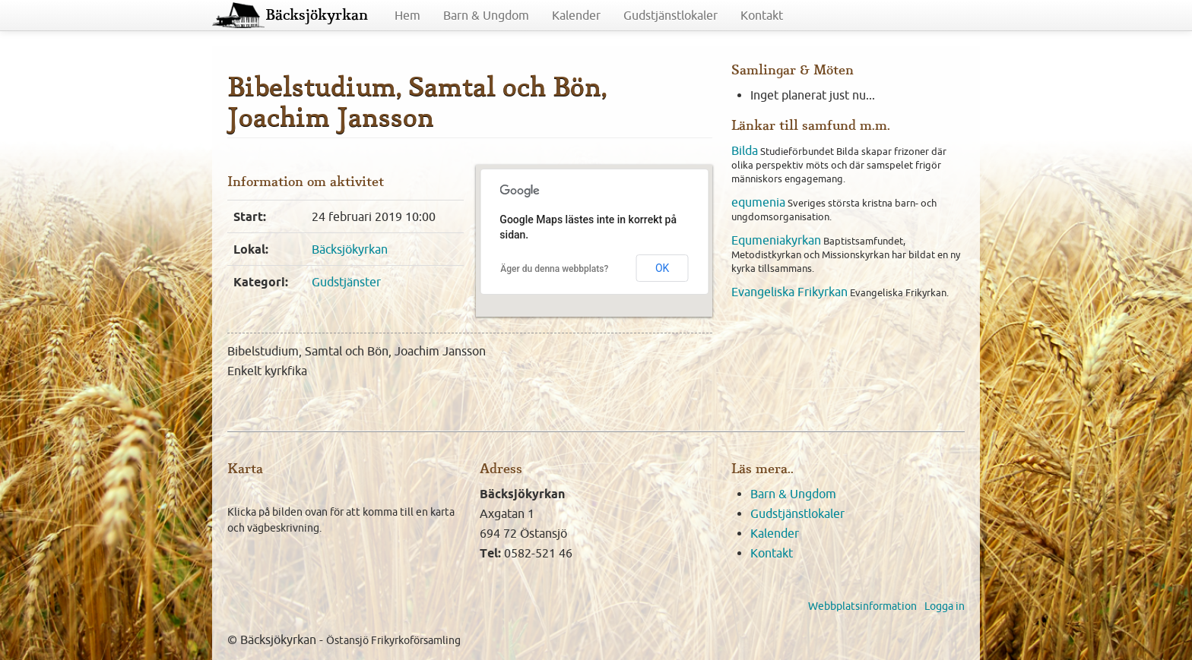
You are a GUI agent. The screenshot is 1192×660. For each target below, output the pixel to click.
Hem (407, 15)
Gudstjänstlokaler (670, 15)
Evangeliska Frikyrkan (789, 291)
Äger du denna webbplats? (554, 269)
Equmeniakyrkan (776, 240)
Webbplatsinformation (862, 606)
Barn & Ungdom (486, 15)
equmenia (758, 202)
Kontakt (761, 15)
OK (662, 268)
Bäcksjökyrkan (316, 15)
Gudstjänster (346, 282)
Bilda (744, 150)
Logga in (944, 606)
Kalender (576, 15)
